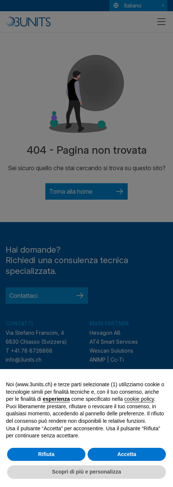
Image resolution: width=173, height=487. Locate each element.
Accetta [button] (126, 454)
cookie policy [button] (139, 399)
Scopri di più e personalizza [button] (86, 472)
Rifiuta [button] (46, 454)
